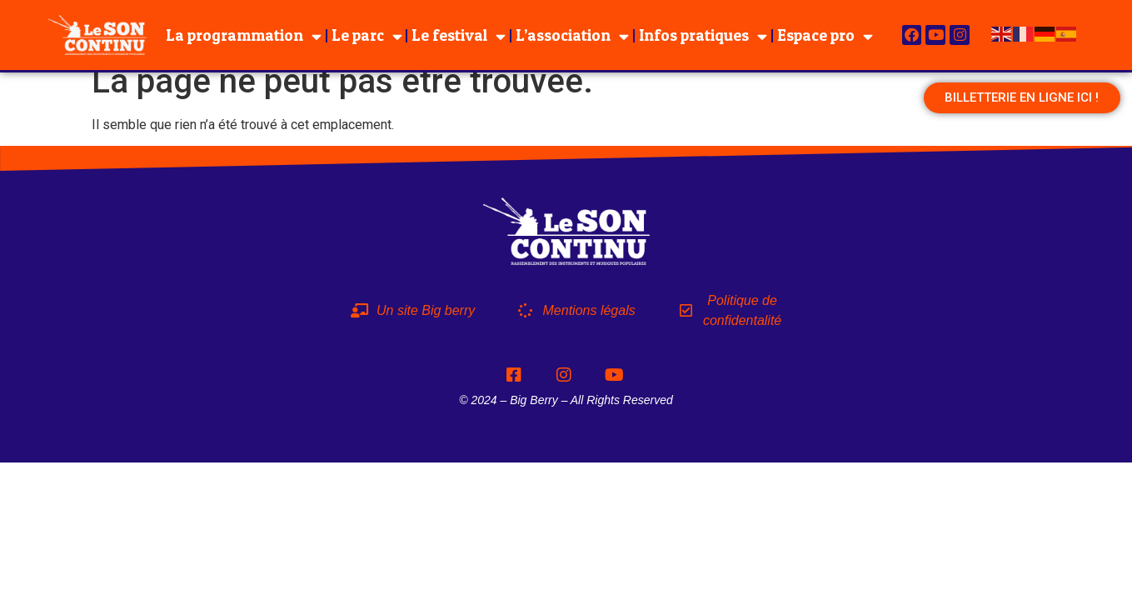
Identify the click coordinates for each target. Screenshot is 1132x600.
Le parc (367, 36)
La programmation (244, 36)
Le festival (458, 36)
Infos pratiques (703, 36)
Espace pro (825, 36)
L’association (572, 36)
